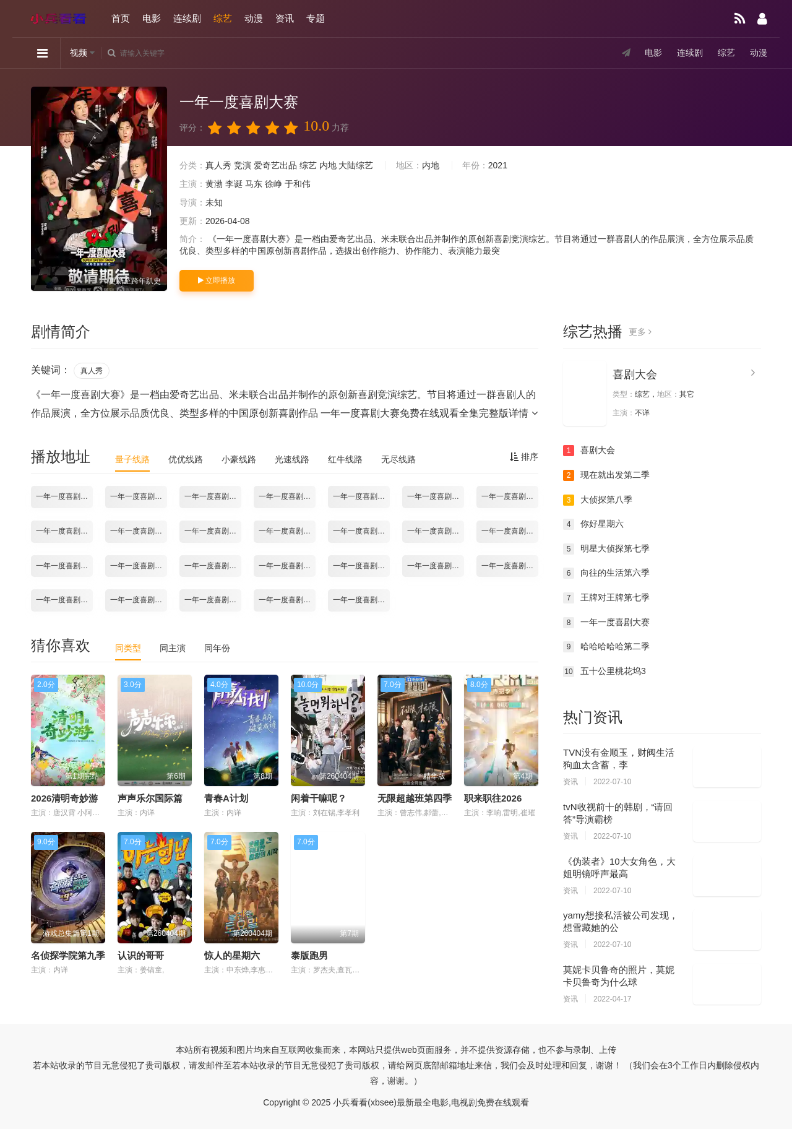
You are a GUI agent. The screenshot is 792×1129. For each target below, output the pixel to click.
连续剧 (187, 18)
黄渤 (214, 184)
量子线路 (132, 459)
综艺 (222, 18)
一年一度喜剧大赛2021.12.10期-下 (361, 565)
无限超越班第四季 (414, 798)
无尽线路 (398, 459)
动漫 (253, 18)
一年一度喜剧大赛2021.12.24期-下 (138, 599)
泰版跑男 (309, 955)
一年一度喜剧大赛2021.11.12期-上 (212, 531)
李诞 (234, 184)
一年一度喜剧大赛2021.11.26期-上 (509, 531)
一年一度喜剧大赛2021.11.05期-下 (138, 531)
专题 (315, 18)
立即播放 (216, 280)
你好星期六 (593, 524)
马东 (253, 184)
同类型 (128, 648)
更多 (640, 332)
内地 (328, 165)
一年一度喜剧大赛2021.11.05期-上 (64, 531)
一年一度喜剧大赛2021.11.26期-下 (64, 565)
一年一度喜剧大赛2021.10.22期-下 (287, 496)
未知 (214, 202)
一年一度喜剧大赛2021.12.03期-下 (212, 565)
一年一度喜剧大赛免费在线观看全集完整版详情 (429, 413)
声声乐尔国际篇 (150, 798)
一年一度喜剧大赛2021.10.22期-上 (212, 496)
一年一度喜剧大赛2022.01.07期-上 (287, 599)
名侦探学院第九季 (68, 955)
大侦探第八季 (597, 500)
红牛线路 (345, 459)
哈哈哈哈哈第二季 (606, 646)
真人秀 (218, 165)
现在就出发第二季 (606, 475)
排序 (524, 457)
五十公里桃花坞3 (604, 671)
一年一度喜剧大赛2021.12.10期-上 (287, 565)
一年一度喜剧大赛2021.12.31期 (212, 599)
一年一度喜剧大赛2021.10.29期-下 (435, 496)
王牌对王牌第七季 (606, 597)
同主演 (173, 648)
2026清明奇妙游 (64, 798)
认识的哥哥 (141, 955)
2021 (497, 165)
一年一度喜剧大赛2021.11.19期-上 (361, 531)
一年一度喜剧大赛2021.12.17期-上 (435, 565)
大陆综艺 (355, 165)
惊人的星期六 (232, 955)
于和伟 (298, 184)
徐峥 (273, 184)
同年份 (217, 648)
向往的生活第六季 (606, 573)
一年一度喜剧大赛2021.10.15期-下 (138, 496)
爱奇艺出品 (275, 165)
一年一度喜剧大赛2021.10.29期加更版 (509, 496)
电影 (151, 18)
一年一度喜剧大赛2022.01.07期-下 (361, 599)
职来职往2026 (493, 798)
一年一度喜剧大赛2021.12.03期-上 (138, 565)
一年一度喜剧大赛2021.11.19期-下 (435, 531)
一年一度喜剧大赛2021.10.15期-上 (64, 496)
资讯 (284, 18)
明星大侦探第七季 (606, 549)
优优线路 (185, 459)
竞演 (242, 165)
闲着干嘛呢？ (318, 798)
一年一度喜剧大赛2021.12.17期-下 (509, 565)
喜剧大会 (635, 374)
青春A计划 (226, 798)
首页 (120, 18)
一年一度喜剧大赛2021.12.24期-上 (64, 599)
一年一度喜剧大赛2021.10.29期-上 (361, 496)
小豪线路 (239, 459)
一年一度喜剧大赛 (606, 622)
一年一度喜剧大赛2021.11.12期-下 (287, 531)
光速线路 (292, 459)
